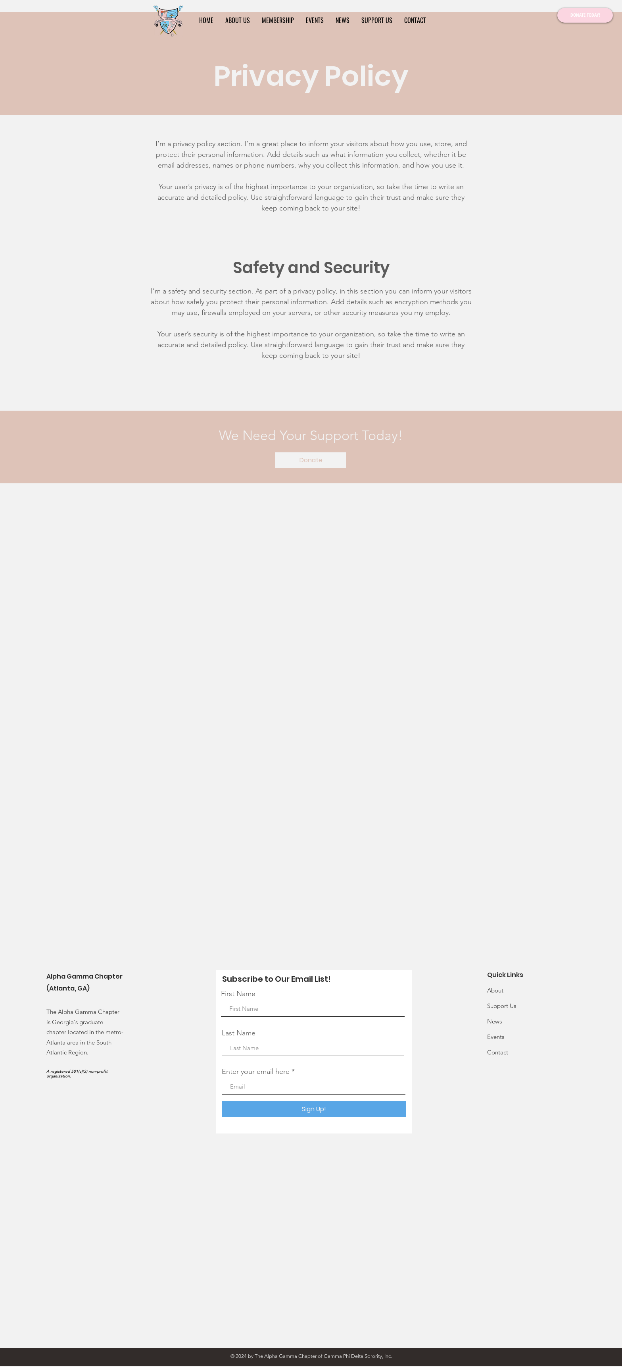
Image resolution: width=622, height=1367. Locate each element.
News (494, 1021)
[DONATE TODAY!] (585, 15)
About (495, 990)
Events (495, 1037)
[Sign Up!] (314, 1109)
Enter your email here (256, 1071)
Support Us (501, 1006)
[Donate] (310, 460)
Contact (497, 1052)
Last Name (238, 1033)
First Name (238, 993)
